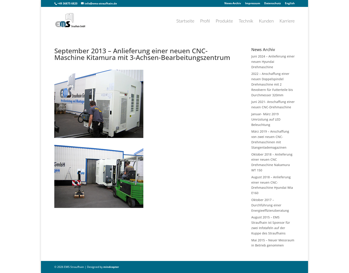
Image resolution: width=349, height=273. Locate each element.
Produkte (224, 21)
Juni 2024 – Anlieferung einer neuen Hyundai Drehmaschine (273, 61)
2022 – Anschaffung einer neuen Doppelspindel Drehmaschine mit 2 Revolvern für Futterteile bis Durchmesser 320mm (272, 84)
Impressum (252, 3)
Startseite (185, 21)
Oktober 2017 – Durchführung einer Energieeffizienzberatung (270, 205)
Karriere (287, 21)
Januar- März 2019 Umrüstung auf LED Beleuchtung (265, 119)
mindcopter (111, 267)
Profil (205, 21)
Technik (246, 21)
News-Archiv (232, 3)
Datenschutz (272, 3)
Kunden (266, 21)
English (290, 3)
